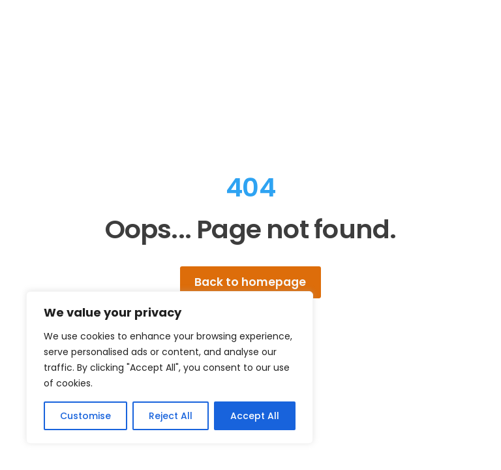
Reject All (170, 415)
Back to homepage (250, 282)
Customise (85, 415)
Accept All (254, 415)
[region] (169, 367)
